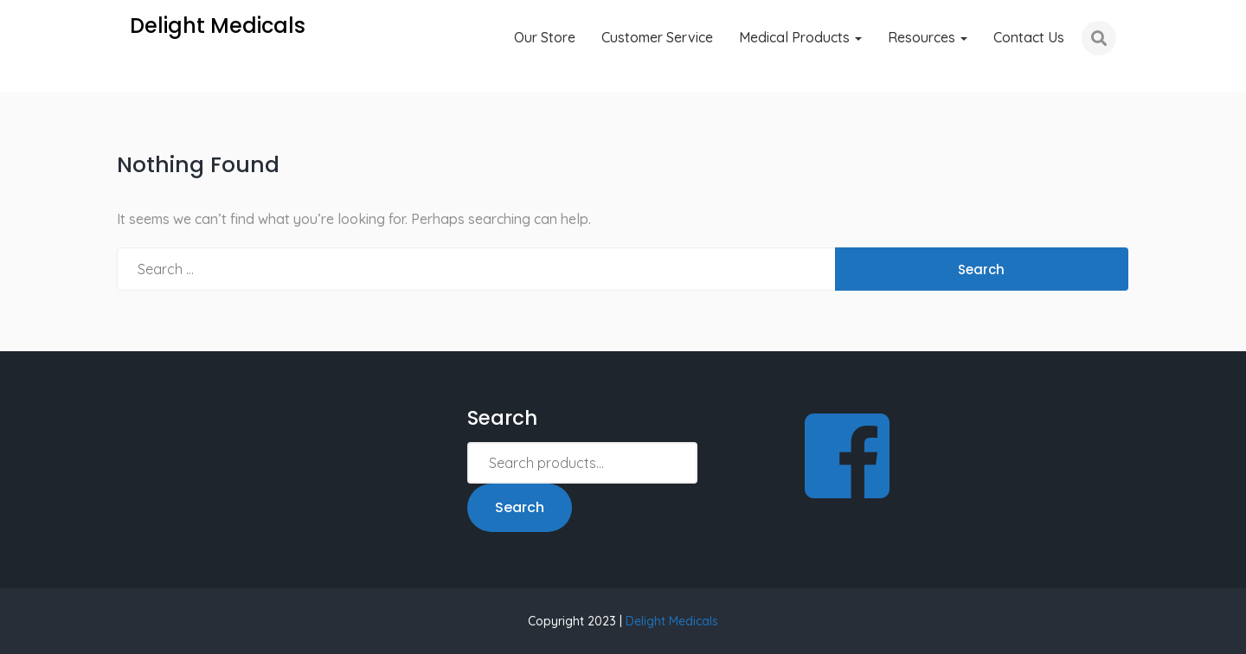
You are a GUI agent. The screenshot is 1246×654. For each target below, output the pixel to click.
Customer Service (657, 37)
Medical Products (800, 37)
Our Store (544, 37)
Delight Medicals (672, 621)
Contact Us (1028, 37)
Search (519, 507)
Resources (927, 37)
